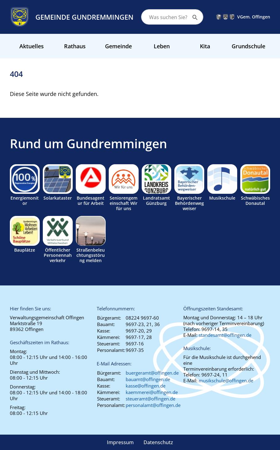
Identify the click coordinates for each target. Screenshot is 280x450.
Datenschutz (158, 442)
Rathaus (75, 46)
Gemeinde (118, 46)
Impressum (120, 442)
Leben (162, 46)
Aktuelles (31, 46)
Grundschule (248, 46)
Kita (205, 46)
